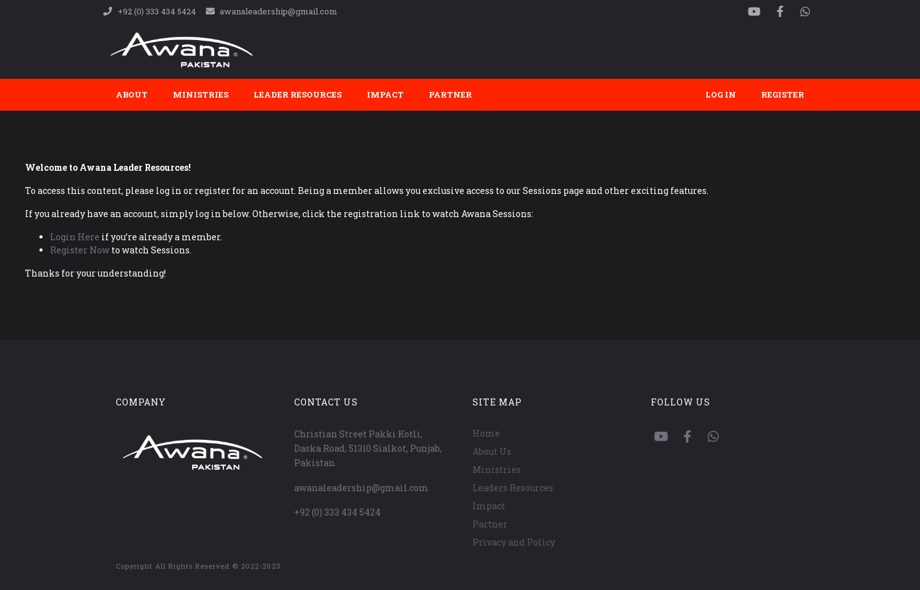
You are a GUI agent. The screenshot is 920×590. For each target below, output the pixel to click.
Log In (720, 94)
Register (782, 94)
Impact (385, 94)
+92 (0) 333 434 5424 (337, 512)
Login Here (75, 237)
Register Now (80, 250)
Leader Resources (297, 94)
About (132, 94)
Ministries (200, 94)
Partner (450, 94)
